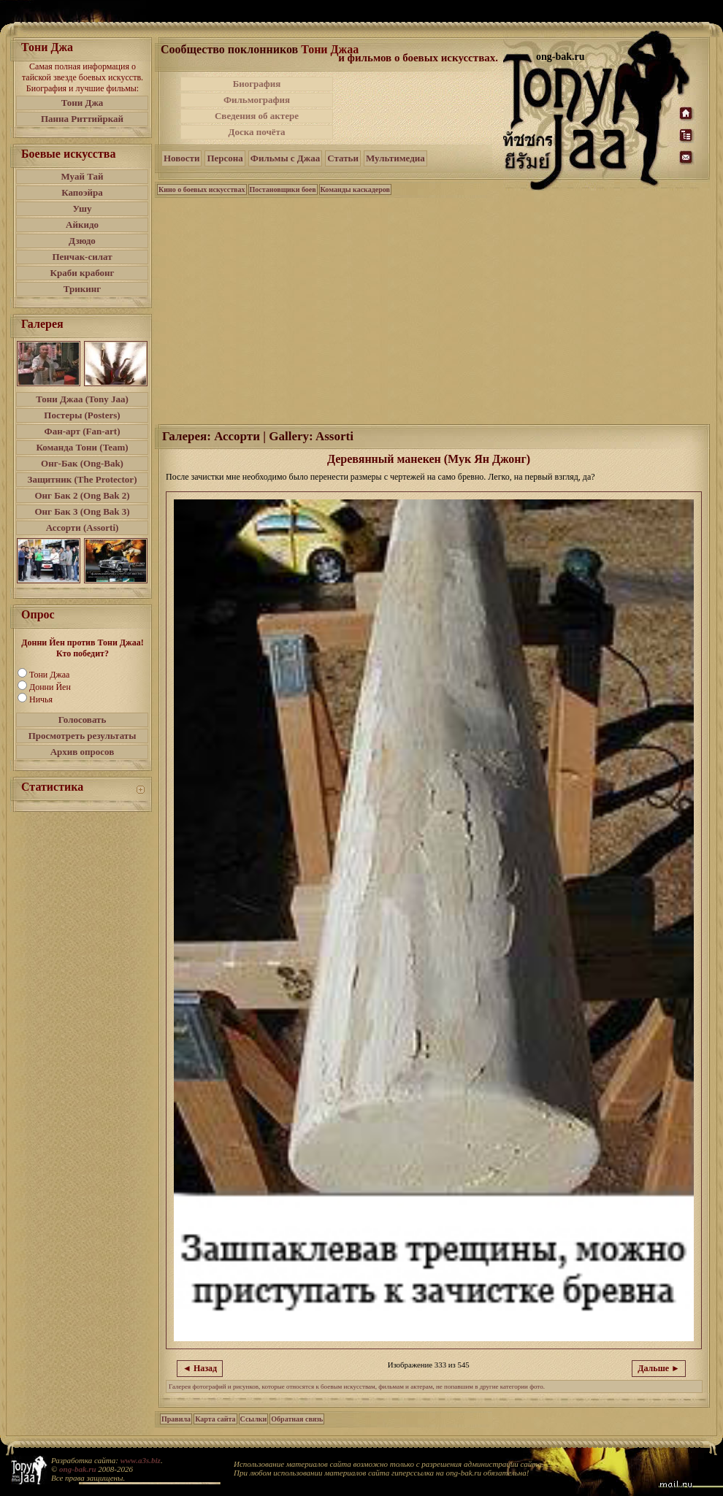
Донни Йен (50, 687)
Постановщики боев (283, 189)
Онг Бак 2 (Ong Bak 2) (81, 495)
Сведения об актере (257, 115)
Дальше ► (659, 1368)
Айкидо (82, 224)
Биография (257, 83)
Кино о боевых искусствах (201, 189)
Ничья (41, 699)
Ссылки (253, 1419)
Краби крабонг (82, 272)
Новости (181, 158)
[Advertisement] (419, 108)
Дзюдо (82, 240)
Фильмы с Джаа (285, 158)
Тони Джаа (49, 675)
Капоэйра (82, 192)
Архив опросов (82, 751)
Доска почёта (256, 131)
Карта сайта (215, 1419)
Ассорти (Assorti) (82, 527)
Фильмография (256, 99)
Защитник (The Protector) (82, 479)
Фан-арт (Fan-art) (82, 431)
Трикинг (82, 288)
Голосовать (82, 719)
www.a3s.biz (140, 1460)
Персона (224, 158)
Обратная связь (297, 1419)
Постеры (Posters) (82, 415)
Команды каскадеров (355, 189)
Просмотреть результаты (82, 735)
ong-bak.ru (77, 1469)
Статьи (343, 158)
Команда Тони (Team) (82, 447)
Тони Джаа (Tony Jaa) (82, 399)
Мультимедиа (395, 158)
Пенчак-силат (82, 256)
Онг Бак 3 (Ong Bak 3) (81, 511)
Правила (176, 1419)
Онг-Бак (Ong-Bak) (82, 463)
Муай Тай (82, 176)
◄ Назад (200, 1368)
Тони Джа (82, 102)
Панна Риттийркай (82, 118)
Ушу (82, 208)
